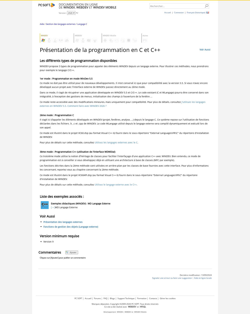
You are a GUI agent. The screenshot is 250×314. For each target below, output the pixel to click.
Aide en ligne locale (203, 278)
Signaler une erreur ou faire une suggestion (172, 278)
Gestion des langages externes (60, 24)
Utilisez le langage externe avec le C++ (116, 184)
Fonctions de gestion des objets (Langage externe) (70, 226)
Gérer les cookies (168, 298)
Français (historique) (196, 12)
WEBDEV (128, 312)
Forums (97, 298)
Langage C (82, 24)
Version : (63, 13)
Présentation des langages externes (63, 222)
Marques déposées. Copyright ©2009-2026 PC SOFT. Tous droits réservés (125, 304)
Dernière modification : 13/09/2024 (196, 275)
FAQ (105, 298)
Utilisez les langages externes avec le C (116, 142)
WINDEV (120, 312)
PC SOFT (78, 298)
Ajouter (71, 252)
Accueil (167, 12)
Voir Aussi (205, 49)
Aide (42, 24)
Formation (142, 298)
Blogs (112, 298)
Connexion (179, 12)
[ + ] (52, 207)
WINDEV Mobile (140, 312)
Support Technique (126, 298)
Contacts (153, 298)
